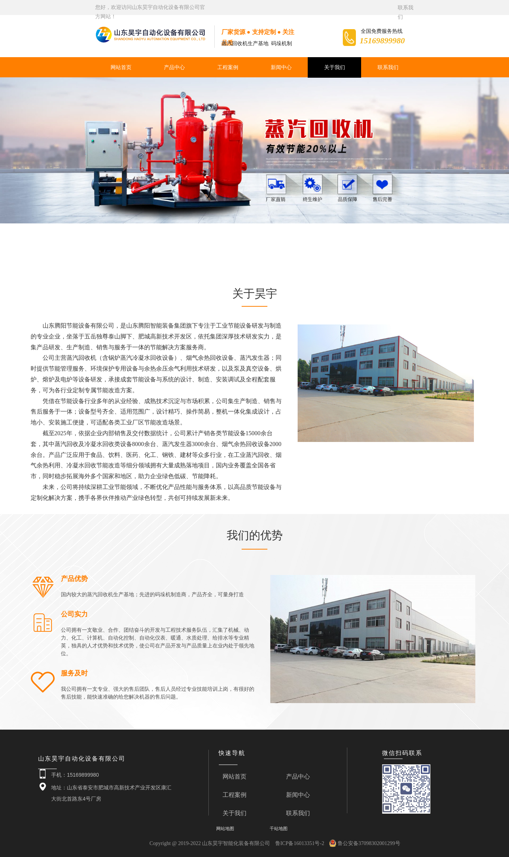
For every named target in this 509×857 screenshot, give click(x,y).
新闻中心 (281, 67)
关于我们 (334, 67)
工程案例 (227, 67)
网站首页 (121, 67)
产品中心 (174, 67)
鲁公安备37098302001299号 (364, 843)
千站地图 (279, 828)
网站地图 (225, 828)
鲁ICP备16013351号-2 (299, 843)
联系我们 (388, 67)
